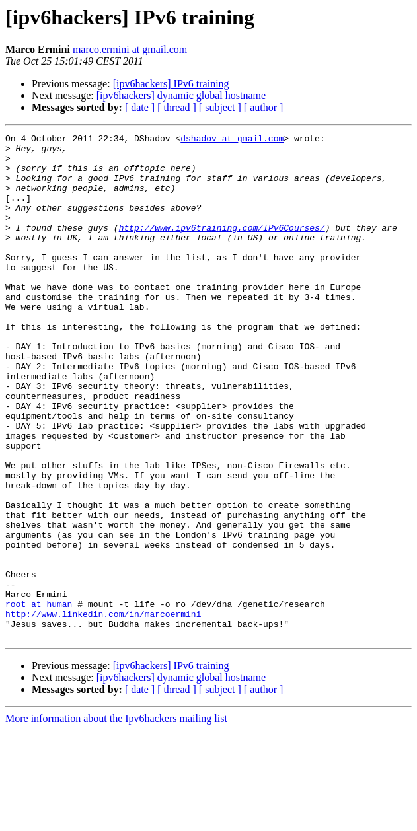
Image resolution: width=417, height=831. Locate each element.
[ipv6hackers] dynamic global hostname (181, 95)
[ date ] (140, 107)
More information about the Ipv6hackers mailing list (116, 819)
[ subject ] (220, 107)
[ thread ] (176, 107)
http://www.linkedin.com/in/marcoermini (103, 711)
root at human (38, 699)
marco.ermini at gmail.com (130, 49)
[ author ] (264, 107)
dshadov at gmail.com (232, 140)
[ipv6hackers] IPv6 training (171, 83)
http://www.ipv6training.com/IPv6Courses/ (222, 247)
